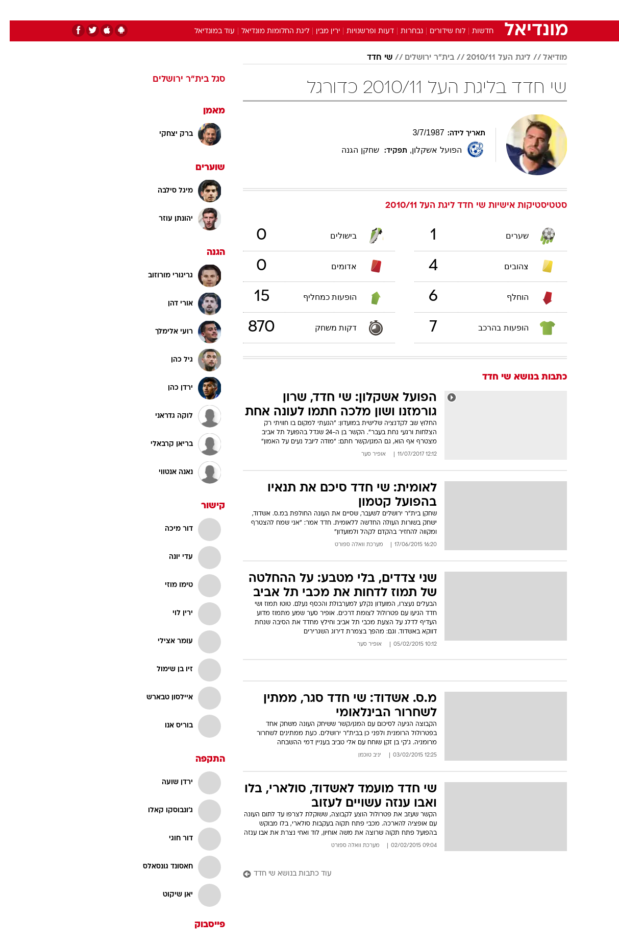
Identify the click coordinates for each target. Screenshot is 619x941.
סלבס (390, 10)
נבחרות (402, 31)
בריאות (303, 10)
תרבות (422, 10)
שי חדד (370, 58)
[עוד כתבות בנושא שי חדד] (395, 874)
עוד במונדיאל (205, 31)
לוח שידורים (438, 31)
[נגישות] (14, 10)
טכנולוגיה (230, 10)
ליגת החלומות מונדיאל (266, 31)
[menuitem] (484, 10)
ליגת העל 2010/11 (489, 58)
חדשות (490, 10)
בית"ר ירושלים (419, 58)
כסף (362, 10)
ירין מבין (318, 31)
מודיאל (545, 58)
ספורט (455, 10)
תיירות (269, 10)
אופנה (193, 10)
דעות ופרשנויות (360, 31)
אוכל (335, 10)
